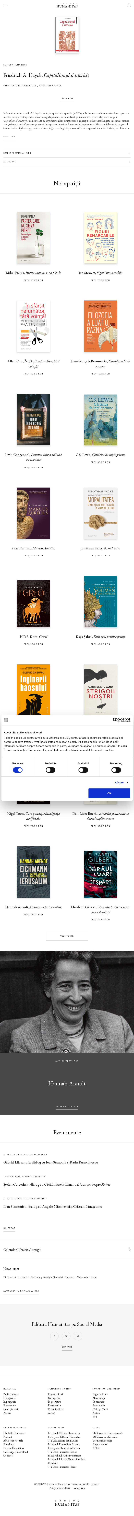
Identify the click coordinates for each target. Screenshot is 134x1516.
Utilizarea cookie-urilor (105, 1437)
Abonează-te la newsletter (21, 1291)
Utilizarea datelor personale (108, 1433)
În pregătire (9, 1401)
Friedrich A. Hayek (22, 75)
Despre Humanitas (13, 1448)
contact (67, 1347)
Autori (7, 1413)
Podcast (7, 1437)
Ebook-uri (8, 1444)
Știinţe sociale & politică (19, 86)
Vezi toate (67, 936)
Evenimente (9, 1405)
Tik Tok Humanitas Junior (62, 1467)
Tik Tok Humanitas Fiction (62, 1452)
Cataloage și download (15, 1452)
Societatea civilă (50, 86)
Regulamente (100, 1444)
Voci (95, 1416)
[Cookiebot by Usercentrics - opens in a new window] (115, 720)
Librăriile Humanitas (14, 1433)
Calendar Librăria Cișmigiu (22, 1249)
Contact (8, 1455)
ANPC (96, 1448)
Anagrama (79, 1488)
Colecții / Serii (10, 1409)
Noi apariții (9, 1398)
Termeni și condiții (102, 1440)
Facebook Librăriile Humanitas (64, 1455)
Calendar (9, 1228)
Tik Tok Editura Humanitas (63, 1440)
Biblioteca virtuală (13, 1440)
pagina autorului (67, 1107)
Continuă (9, 137)
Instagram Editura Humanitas (64, 1437)
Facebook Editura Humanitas (64, 1433)
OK (109, 793)
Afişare (119, 782)
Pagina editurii (11, 1394)
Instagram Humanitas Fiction (64, 1448)
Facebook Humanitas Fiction (63, 1444)
